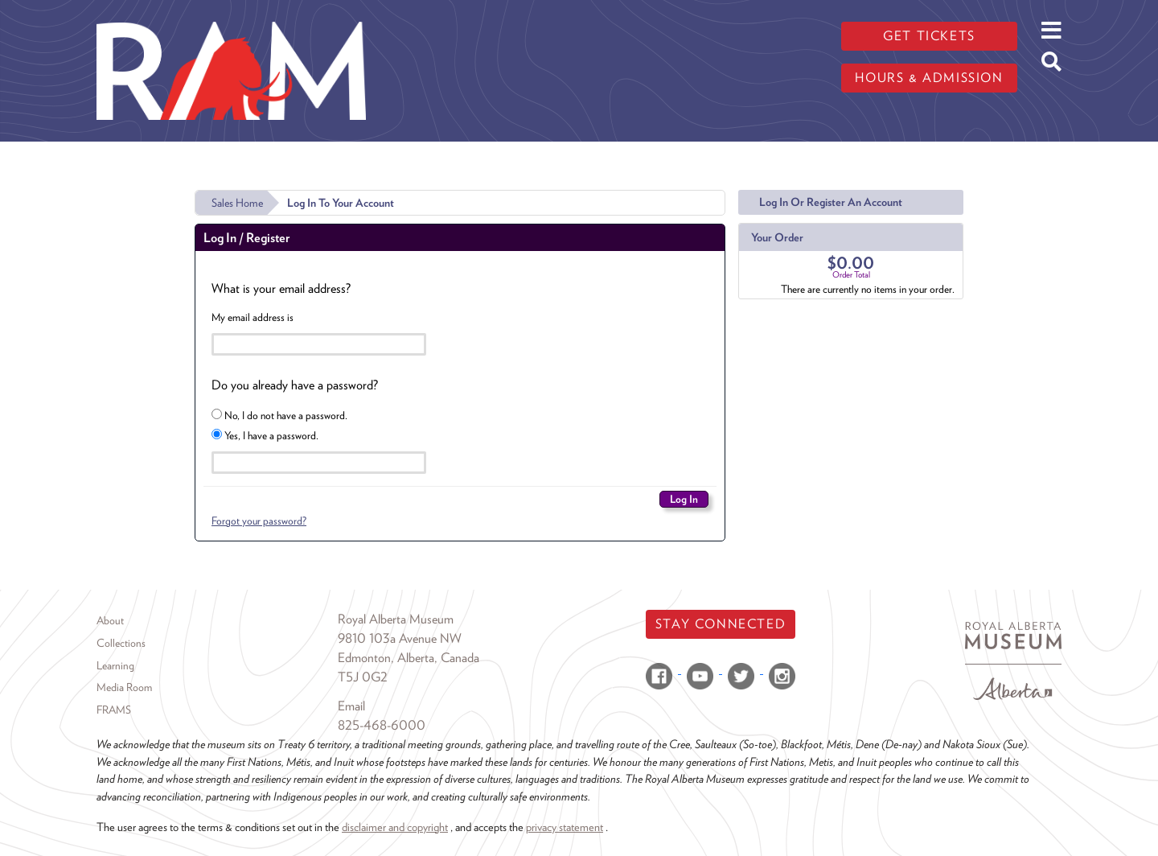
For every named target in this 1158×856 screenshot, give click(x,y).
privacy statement (564, 826)
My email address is (252, 317)
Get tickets (929, 35)
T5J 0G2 (363, 677)
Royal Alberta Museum (396, 619)
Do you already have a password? (294, 385)
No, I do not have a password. (279, 415)
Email (351, 706)
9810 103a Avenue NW (400, 638)
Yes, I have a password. (264, 435)
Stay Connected (720, 624)
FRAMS (113, 709)
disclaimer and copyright (395, 826)
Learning (115, 665)
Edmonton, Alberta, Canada (408, 657)
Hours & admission (929, 77)
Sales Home (237, 202)
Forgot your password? (258, 520)
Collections (121, 642)
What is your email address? (281, 288)
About (110, 620)
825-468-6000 (381, 725)
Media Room (124, 687)
